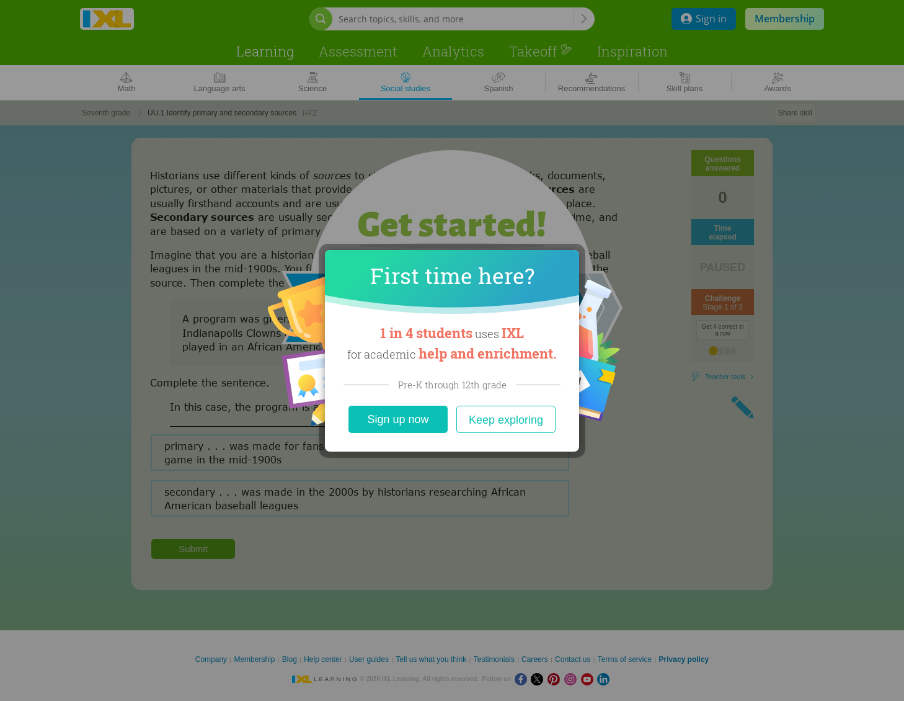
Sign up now (397, 419)
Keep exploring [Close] (506, 420)
